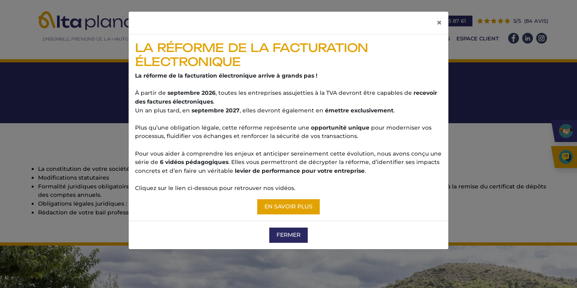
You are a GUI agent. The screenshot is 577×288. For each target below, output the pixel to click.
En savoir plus (288, 206)
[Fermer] (439, 23)
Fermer (288, 234)
